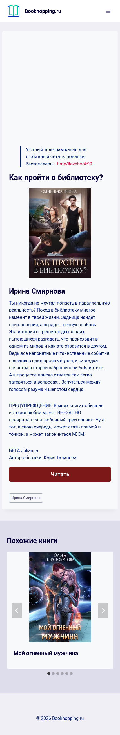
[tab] (48, 673)
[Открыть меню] (108, 11)
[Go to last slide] (17, 610)
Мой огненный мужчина (46, 653)
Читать (59, 474)
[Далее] (103, 610)
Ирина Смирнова (26, 498)
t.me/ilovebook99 (74, 164)
